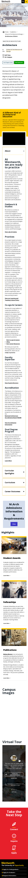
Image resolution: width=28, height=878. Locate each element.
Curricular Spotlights (9, 472)
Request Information (9, 875)
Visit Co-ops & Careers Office (13, 341)
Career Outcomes (12, 491)
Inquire (14, 841)
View (14, 524)
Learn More (8, 461)
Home (6, 32)
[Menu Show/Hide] (26, 1)
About (7, 151)
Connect (14, 829)
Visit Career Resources (13, 344)
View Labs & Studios (11, 232)
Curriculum (10, 482)
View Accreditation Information (10, 424)
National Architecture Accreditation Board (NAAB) (13, 417)
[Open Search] (23, 1)
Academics (13, 32)
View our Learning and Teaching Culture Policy (12, 299)
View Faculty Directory (11, 383)
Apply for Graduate (9, 872)
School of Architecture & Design (14, 34)
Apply (14, 853)
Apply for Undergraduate (11, 869)
